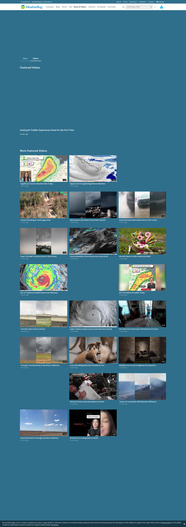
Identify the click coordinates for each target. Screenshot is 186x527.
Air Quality (101, 7)
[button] (184, 524)
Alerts (64, 7)
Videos (36, 58)
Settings (160, 2)
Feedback (142, 2)
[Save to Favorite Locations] (123, 7)
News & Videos (80, 7)
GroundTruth (25, 2)
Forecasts (50, 7)
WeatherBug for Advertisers (42, 2)
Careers (151, 2)
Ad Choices (54, 525)
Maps (58, 7)
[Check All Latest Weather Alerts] (161, 7)
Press (125, 2)
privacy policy (166, 523)
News (25, 58)
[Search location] (139, 7)
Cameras (91, 7)
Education (133, 2)
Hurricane (112, 7)
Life (70, 7)
